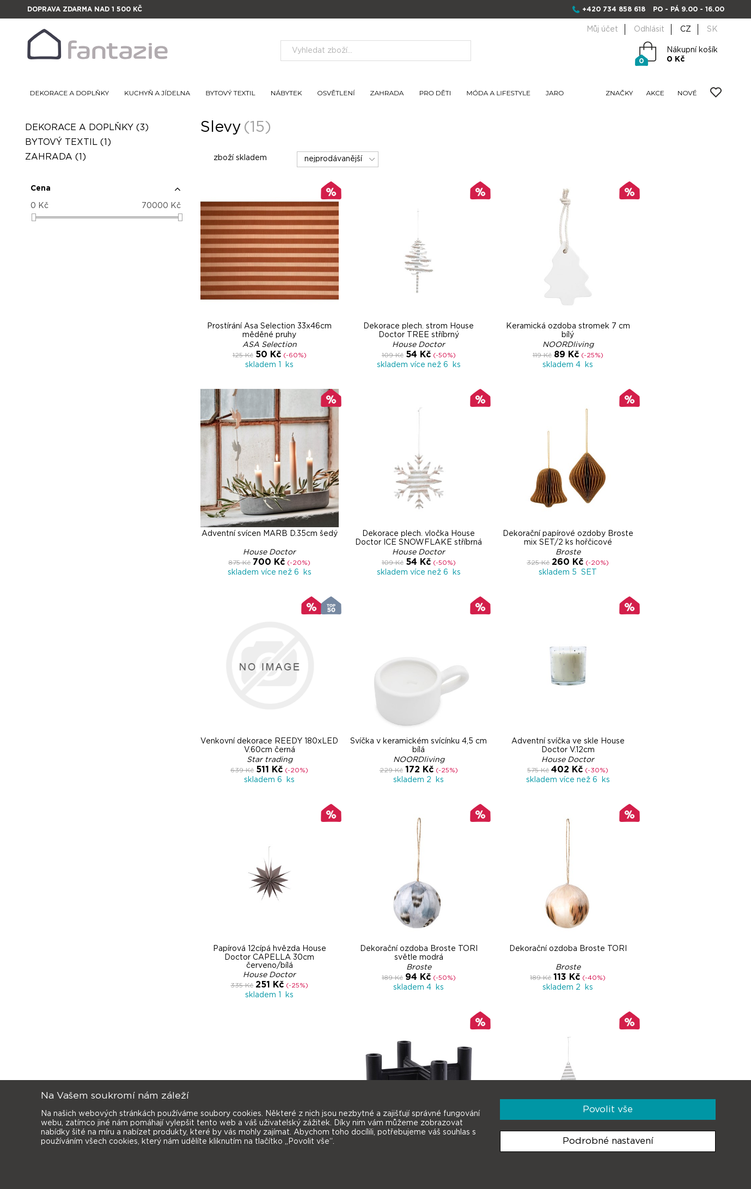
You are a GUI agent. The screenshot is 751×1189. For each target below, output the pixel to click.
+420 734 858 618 (613, 9)
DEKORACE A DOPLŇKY (69, 93)
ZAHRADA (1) (57, 157)
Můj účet (602, 29)
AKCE (655, 93)
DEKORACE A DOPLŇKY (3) (89, 127)
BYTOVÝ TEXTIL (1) (70, 142)
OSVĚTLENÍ (336, 93)
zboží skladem (234, 157)
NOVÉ (687, 93)
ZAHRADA (387, 93)
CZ (685, 29)
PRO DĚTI (435, 93)
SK (712, 29)
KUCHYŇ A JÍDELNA (157, 93)
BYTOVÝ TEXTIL (230, 93)
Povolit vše (608, 1109)
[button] (107, 193)
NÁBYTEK (286, 93)
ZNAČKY (619, 93)
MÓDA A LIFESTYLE (498, 93)
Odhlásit (649, 29)
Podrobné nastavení (608, 1140)
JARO (555, 93)
